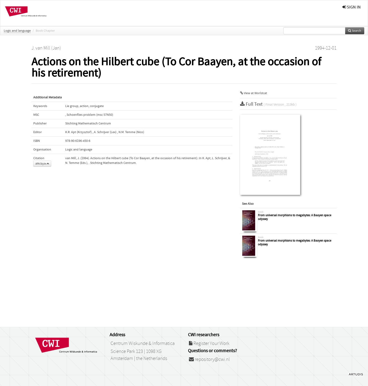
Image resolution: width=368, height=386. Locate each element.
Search (354, 31)
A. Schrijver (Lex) (105, 132)
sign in (351, 7)
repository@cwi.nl (209, 359)
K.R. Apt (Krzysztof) (78, 132)
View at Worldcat (253, 93)
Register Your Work (209, 343)
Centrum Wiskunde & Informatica (143, 343)
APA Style (42, 163)
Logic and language (17, 31)
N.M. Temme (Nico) (131, 132)
